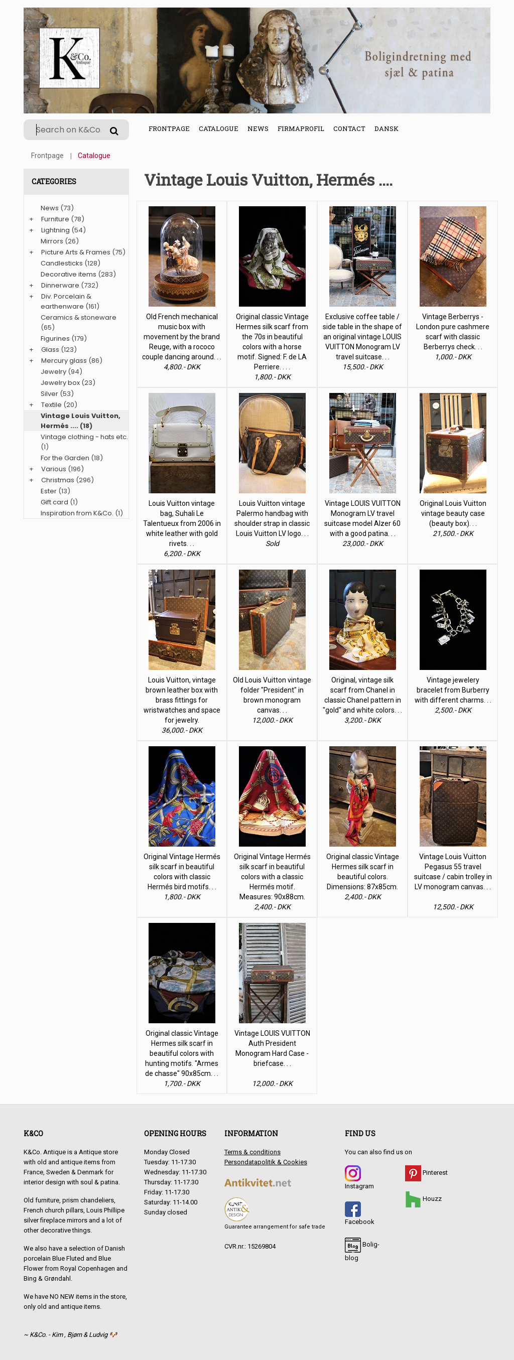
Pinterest (426, 1172)
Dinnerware (60, 285)
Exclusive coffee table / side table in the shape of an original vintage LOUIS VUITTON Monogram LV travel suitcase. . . (362, 337)
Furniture (55, 219)
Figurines (55, 338)
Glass (50, 349)
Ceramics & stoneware (78, 317)
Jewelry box (60, 382)
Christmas (57, 480)
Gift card (54, 502)
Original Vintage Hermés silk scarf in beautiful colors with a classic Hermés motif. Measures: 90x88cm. (272, 877)
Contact (349, 128)
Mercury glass (64, 360)
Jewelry (53, 371)
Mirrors (52, 241)
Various (53, 469)
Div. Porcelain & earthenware (66, 301)
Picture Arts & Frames (75, 252)
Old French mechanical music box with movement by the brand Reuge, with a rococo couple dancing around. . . (181, 337)
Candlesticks (62, 263)
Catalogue (218, 128)
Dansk (386, 128)
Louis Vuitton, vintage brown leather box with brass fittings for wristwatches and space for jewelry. (182, 700)
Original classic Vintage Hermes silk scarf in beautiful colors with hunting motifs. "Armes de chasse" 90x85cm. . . (181, 1053)
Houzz (423, 1198)
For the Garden (65, 458)
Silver (49, 393)
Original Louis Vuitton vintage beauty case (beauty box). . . (453, 513)
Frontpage (169, 128)
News (258, 128)
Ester (49, 491)
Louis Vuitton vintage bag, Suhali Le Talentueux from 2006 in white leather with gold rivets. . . (182, 523)
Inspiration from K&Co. (77, 513)
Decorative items (68, 274)
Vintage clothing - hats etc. (84, 437)
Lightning (55, 230)
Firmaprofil (301, 128)
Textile (51, 405)
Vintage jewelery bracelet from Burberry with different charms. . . (453, 690)
